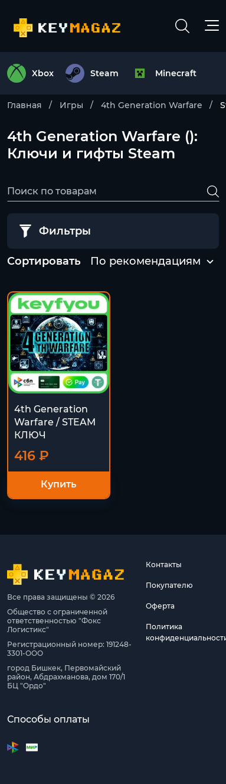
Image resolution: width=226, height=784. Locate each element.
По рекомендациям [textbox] (145, 261)
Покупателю (169, 585)
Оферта (160, 605)
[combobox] (145, 261)
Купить (58, 484)
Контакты (164, 564)
